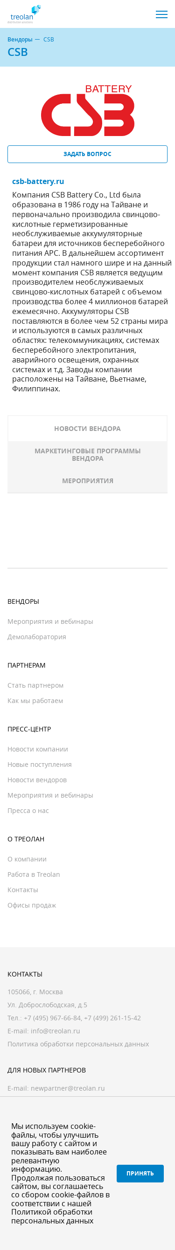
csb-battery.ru (38, 181)
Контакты (22, 889)
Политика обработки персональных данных (78, 1043)
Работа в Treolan (33, 874)
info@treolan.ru (55, 1030)
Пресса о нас (28, 810)
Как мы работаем (35, 700)
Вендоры (20, 39)
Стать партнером (35, 685)
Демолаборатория (36, 636)
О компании (27, 858)
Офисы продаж (31, 905)
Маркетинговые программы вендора (88, 454)
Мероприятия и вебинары (50, 621)
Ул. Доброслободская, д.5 (47, 1004)
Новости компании (37, 749)
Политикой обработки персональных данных (52, 1216)
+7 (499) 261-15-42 (112, 1017)
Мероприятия (87, 480)
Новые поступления (39, 764)
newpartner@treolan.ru (68, 1088)
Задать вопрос (87, 154)
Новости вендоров (37, 779)
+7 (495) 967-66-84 (52, 1017)
